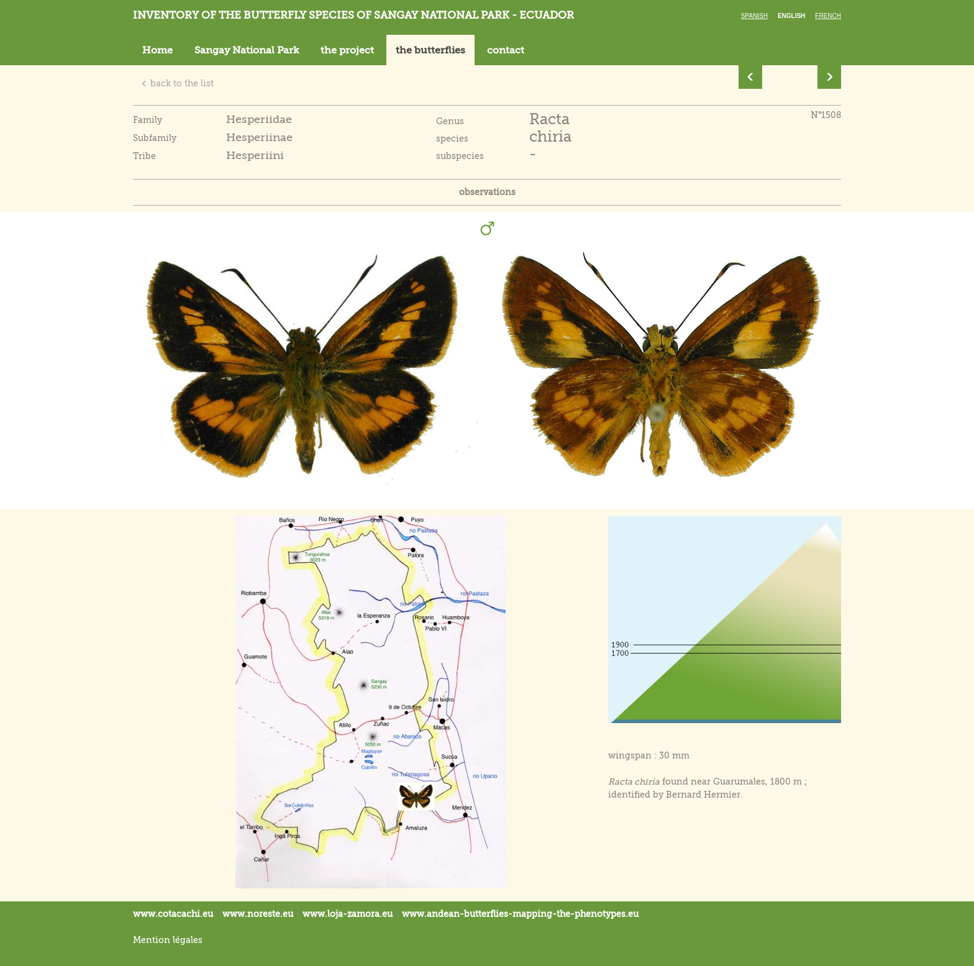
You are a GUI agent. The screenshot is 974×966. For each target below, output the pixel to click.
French (828, 15)
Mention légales (168, 940)
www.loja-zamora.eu (348, 914)
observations (487, 192)
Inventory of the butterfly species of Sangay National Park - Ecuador (353, 15)
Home (157, 50)
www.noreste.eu (257, 914)
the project (347, 50)
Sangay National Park (246, 50)
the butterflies (430, 50)
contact (505, 50)
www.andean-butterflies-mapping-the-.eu (520, 914)
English (791, 15)
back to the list (177, 83)
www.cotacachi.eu (173, 914)
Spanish (754, 15)
